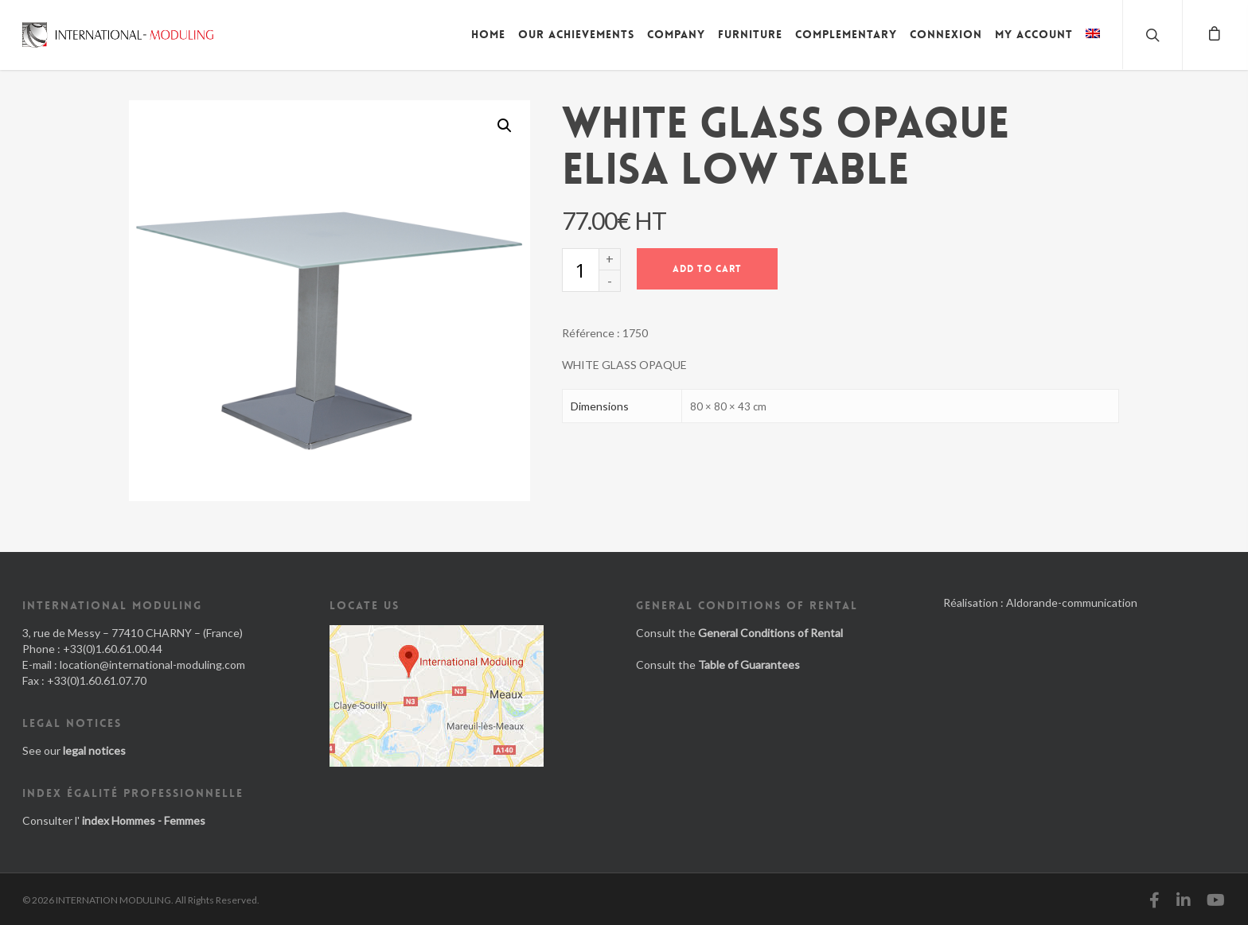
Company (676, 34)
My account (1034, 34)
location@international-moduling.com (152, 664)
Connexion (946, 34)
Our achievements (576, 34)
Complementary (846, 34)
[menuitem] (1093, 46)
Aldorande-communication (1071, 602)
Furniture (750, 34)
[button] (504, 125)
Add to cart (707, 268)
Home (488, 34)
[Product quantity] (580, 270)
